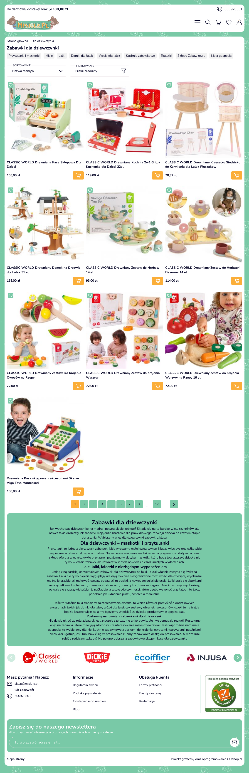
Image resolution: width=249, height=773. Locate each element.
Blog (76, 709)
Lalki (62, 56)
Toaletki (166, 56)
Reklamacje (147, 701)
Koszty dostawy (150, 693)
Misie (49, 56)
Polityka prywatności (87, 693)
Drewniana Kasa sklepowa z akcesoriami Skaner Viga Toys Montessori (43, 480)
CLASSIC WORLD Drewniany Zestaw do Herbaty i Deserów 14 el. (202, 270)
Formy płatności (150, 685)
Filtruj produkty (100, 71)
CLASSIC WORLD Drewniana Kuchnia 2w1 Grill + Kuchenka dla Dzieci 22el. (123, 164)
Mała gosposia (221, 56)
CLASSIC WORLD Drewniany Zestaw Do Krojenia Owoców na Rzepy (44, 375)
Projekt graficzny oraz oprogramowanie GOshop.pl (206, 759)
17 (157, 504)
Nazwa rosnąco (23, 71)
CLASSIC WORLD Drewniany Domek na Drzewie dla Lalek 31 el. (44, 270)
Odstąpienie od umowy (89, 701)
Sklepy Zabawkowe (191, 56)
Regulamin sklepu (85, 685)
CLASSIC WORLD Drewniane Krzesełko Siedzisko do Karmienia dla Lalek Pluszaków (202, 164)
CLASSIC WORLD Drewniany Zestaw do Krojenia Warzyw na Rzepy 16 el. (202, 375)
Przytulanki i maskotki (24, 56)
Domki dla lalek (82, 56)
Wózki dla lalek (109, 56)
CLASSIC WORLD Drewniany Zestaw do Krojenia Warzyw (123, 375)
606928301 (229, 9)
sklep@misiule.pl (22, 684)
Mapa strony (16, 759)
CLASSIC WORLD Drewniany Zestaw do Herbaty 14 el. (122, 270)
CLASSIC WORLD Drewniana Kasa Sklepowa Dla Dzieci (44, 164)
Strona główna (17, 41)
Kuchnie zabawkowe (140, 56)
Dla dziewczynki (43, 41)
